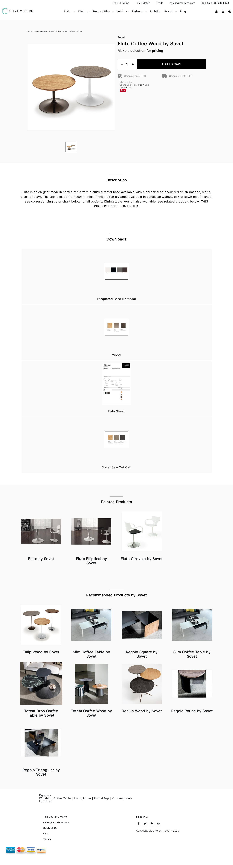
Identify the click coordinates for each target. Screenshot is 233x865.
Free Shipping (121, 3)
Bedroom (138, 11)
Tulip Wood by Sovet (41, 652)
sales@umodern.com (182, 3)
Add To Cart (172, 64)
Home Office (101, 11)
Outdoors (122, 11)
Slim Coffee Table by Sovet (91, 654)
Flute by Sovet (41, 559)
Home (29, 31)
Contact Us (50, 828)
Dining (82, 11)
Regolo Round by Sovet (192, 711)
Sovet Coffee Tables (72, 31)
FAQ (46, 834)
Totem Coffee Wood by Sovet (91, 713)
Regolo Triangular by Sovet (41, 772)
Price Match (143, 3)
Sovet (121, 37)
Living (68, 11)
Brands (169, 11)
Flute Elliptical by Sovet (91, 561)
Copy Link (143, 85)
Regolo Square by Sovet (141, 654)
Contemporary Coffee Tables (47, 31)
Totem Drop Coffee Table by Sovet (41, 713)
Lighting (155, 11)
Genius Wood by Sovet (141, 711)
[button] (223, 11)
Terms (47, 839)
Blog (183, 11)
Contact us (126, 87)
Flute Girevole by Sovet (142, 559)
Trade (160, 3)
